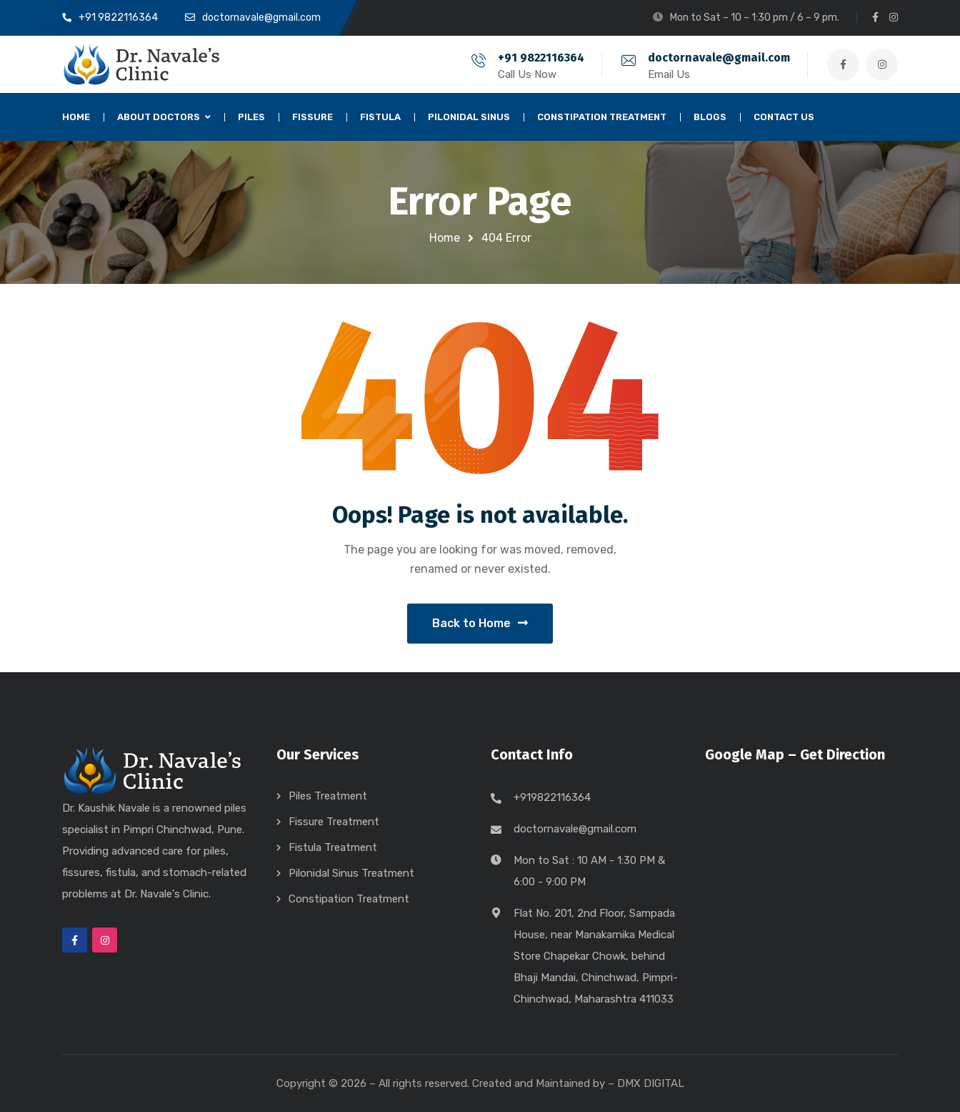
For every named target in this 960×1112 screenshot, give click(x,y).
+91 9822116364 (541, 57)
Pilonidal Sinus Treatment (351, 873)
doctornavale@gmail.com (719, 57)
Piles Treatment (328, 795)
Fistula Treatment (333, 847)
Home (444, 238)
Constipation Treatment (349, 898)
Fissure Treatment (334, 821)
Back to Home (480, 623)
